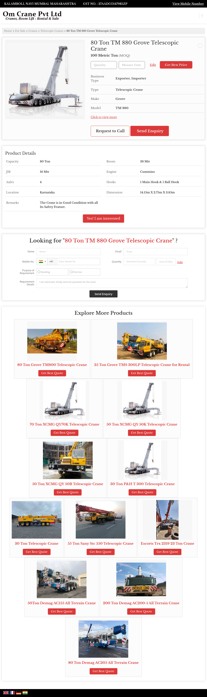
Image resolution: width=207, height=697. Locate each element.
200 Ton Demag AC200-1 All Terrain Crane (141, 603)
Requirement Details (27, 283)
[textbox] (132, 65)
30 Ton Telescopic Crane (36, 544)
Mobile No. (28, 261)
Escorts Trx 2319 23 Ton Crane (167, 544)
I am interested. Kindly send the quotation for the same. (112, 283)
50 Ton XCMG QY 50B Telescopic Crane (67, 484)
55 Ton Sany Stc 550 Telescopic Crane (101, 544)
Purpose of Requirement (27, 272)
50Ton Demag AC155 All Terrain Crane (62, 603)
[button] (188, 4)
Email (118, 251)
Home (8, 30)
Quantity (116, 261)
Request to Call (110, 131)
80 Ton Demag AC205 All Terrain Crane (103, 663)
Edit (153, 65)
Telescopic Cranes (51, 30)
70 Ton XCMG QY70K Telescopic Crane (64, 424)
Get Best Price (176, 65)
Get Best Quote (52, 373)
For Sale (20, 30)
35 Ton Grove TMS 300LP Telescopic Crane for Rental (142, 365)
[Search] (202, 15)
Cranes (32, 30)
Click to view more (104, 117)
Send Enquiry (150, 131)
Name (31, 251)
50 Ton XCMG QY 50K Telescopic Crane (141, 424)
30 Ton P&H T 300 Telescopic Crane (142, 484)
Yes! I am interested (103, 218)
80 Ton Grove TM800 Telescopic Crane (52, 365)
